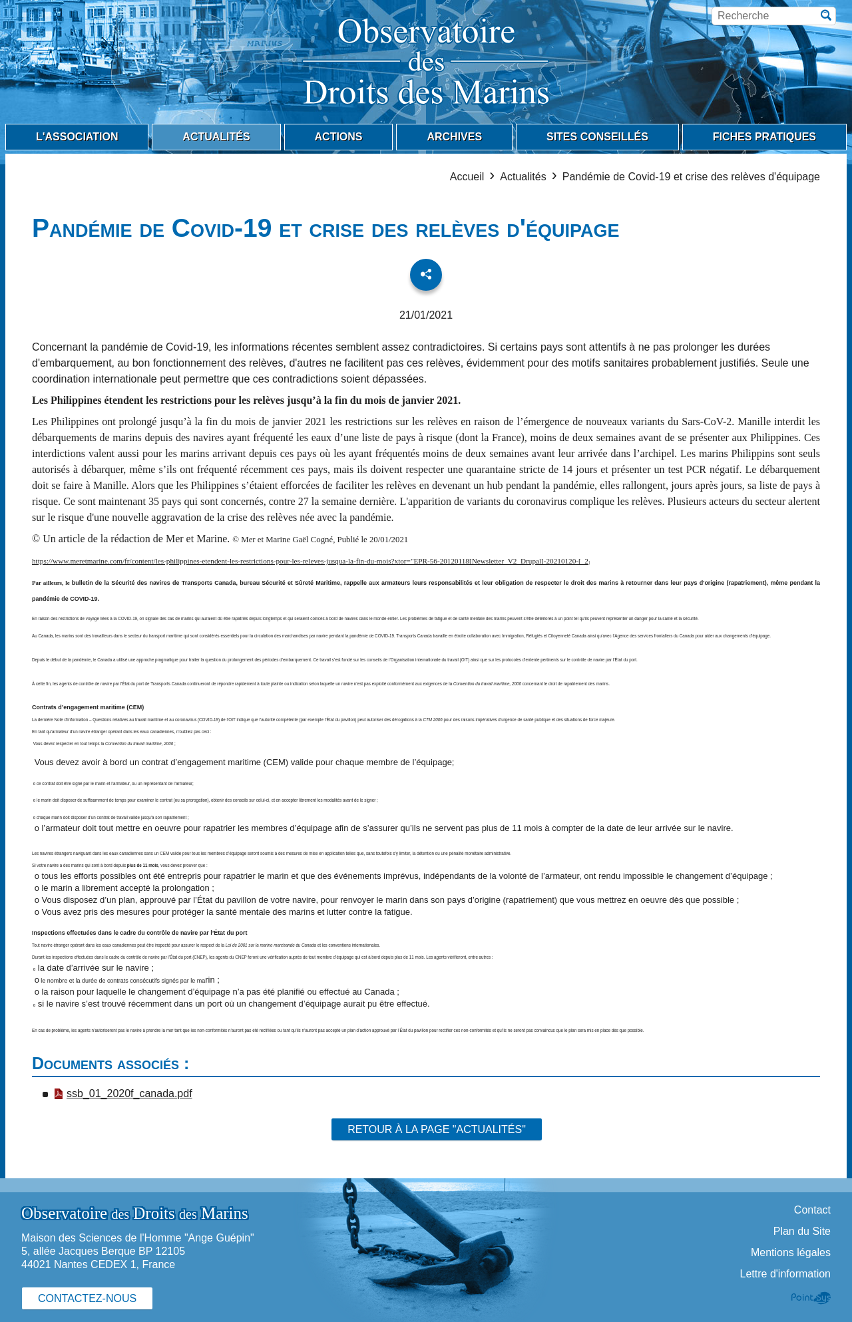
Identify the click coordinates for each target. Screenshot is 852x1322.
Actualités (523, 176)
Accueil (467, 176)
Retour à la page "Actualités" (436, 1129)
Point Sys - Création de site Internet (811, 1298)
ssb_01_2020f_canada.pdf (122, 1093)
